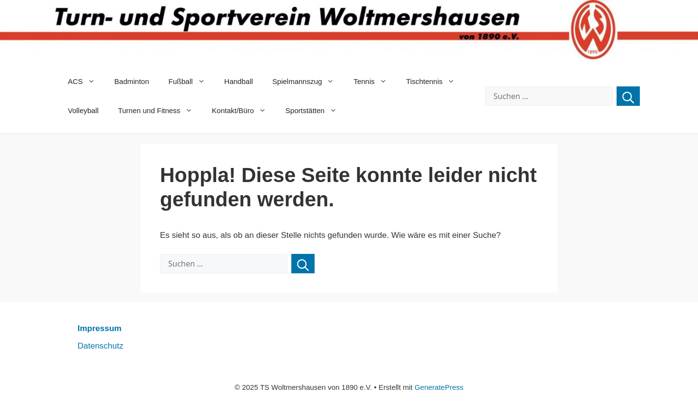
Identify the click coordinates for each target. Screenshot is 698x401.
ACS (86, 81)
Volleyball (83, 110)
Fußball (192, 81)
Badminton (131, 81)
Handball (238, 81)
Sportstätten (316, 110)
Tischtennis (435, 81)
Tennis (374, 81)
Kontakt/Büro (244, 110)
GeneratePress (438, 387)
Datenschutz (101, 346)
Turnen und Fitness (160, 110)
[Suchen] (628, 96)
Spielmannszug (308, 81)
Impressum (100, 328)
